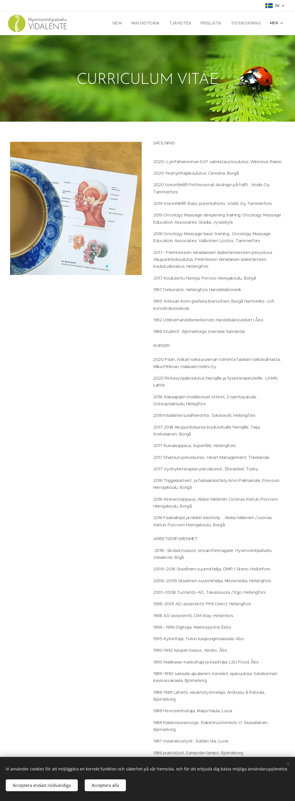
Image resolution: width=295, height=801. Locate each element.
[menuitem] (93, 23)
